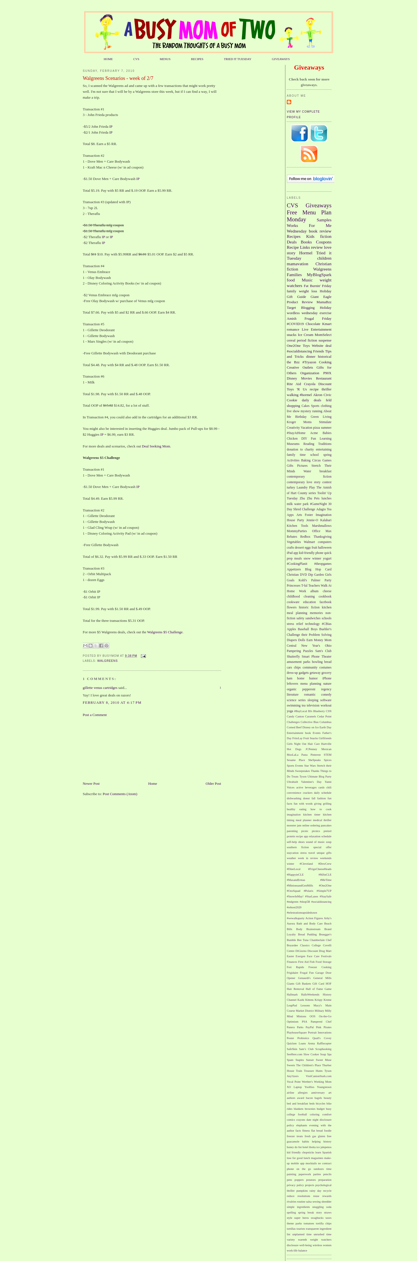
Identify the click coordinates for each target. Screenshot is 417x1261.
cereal (291, 340)
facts (298, 1130)
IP (111, 126)
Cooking (325, 362)
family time (296, 455)
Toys (306, 345)
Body (299, 929)
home (300, 678)
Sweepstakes (302, 770)
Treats (294, 776)
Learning (325, 438)
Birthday (301, 417)
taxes (328, 1217)
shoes (301, 841)
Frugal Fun (307, 972)
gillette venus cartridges (100, 688)
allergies (303, 1092)
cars (289, 667)
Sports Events (295, 765)
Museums (293, 444)
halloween (324, 547)
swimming (293, 705)
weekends (325, 858)
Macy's (318, 1005)
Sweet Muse (323, 1059)
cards (321, 787)
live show (293, 411)
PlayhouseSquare (297, 1032)
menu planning (310, 684)
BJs (310, 711)
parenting (292, 831)
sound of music (315, 841)
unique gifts (324, 852)
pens (289, 1179)
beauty (327, 1097)
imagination (294, 814)
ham (289, 678)
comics (291, 1119)
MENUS (165, 59)
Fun (313, 438)
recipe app (302, 836)
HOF (328, 983)
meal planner (303, 820)
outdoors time (322, 1168)
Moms (307, 422)
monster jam (294, 825)
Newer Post (91, 783)
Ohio (328, 646)
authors (291, 1097)
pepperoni (309, 689)
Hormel (305, 252)
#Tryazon (309, 362)
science (291, 700)
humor (313, 678)
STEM (327, 754)
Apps (290, 515)
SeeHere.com (294, 1054)
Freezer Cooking (319, 967)
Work (302, 591)
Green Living (321, 417)
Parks (300, 1027)
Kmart (326, 324)
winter (290, 863)
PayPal (310, 1027)
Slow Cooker (311, 1054)
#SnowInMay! (295, 896)
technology (312, 624)
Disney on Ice (310, 727)
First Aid (303, 961)
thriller (326, 389)
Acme (314, 433)
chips (297, 667)
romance (293, 329)
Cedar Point (324, 716)
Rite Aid (294, 384)
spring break (306, 1212)
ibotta (312, 1147)
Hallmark (292, 994)
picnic (304, 831)
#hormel (306, 395)
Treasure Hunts (313, 1070)
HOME (108, 59)
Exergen (300, 956)
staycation (292, 852)
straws (327, 1212)
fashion (321, 798)
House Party (295, 520)
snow (307, 558)
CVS (136, 59)
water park (301, 504)
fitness (306, 1130)
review (317, 247)
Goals (290, 580)
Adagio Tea (323, 509)
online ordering (311, 825)
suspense (325, 340)
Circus (316, 460)
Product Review (300, 302)
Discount (324, 384)
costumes (325, 667)
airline (290, 1092)
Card (328, 569)
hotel (305, 1147)
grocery (326, 673)
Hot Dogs (294, 749)
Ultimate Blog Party (319, 776)
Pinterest (316, 754)
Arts (299, 515)
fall (314, 798)
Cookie (292, 400)
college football (297, 1114)
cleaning (309, 596)
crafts (290, 547)
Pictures (302, 466)
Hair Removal (295, 988)
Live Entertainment (316, 329)
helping (316, 1141)
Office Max (322, 531)
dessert (299, 547)
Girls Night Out (296, 743)
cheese (327, 591)
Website (318, 345)
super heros (301, 1217)
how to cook (321, 809)
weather (291, 858)
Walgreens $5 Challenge (165, 632)
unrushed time (322, 1234)
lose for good (295, 1158)
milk (290, 504)
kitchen (326, 607)
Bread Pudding (307, 934)
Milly (328, 1010)
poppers (299, 1179)
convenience (294, 792)
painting (291, 1174)
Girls (328, 575)
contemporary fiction (309, 476)
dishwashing (294, 798)
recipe (314, 389)
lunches (326, 498)
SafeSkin (292, 1049)
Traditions (324, 444)
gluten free (324, 1136)
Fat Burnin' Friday (317, 286)
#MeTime (325, 879)
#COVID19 (295, 324)
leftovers (292, 684)
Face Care (313, 956)
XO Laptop (294, 1087)
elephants (301, 1125)
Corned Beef (294, 727)
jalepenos (326, 1147)
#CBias (326, 624)
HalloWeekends (310, 994)
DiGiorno (301, 950)
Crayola (309, 384)
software (325, 700)
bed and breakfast (297, 1103)
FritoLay (297, 738)
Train (299, 1070)
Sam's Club (323, 651)
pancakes (326, 825)
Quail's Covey (321, 1038)
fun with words (303, 803)
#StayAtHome (296, 433)
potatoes (311, 1179)
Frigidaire (292, 972)
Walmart (309, 542)
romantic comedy (317, 694)
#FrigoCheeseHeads (319, 869)
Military (319, 1010)
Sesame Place (296, 760)
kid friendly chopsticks (300, 1152)
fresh (308, 1136)
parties (317, 1174)
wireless (317, 1245)
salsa (309, 1201)
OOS (313, 1016)
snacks (292, 335)
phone (319, 553)
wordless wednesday (302, 313)
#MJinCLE (325, 874)
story (319, 1212)
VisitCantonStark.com (318, 1076)
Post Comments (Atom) (120, 794)
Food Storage (323, 961)
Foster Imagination (318, 515)
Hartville (326, 743)
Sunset (310, 1059)
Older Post (213, 783)
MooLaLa (292, 754)
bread (327, 662)
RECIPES (197, 59)
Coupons (323, 242)
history (327, 1141)
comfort (326, 1114)
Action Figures (314, 918)
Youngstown (324, 1087)
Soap (323, 1054)
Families (294, 274)
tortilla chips (323, 1223)
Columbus (325, 722)
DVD (303, 575)
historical (324, 356)
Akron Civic (322, 395)
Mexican (326, 749)
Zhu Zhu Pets (309, 498)
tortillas (291, 1228)
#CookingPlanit (297, 564)
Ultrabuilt (292, 781)
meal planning (297, 613)
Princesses (293, 585)
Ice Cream (305, 335)
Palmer (315, 580)
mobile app (297, 1163)
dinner (310, 356)
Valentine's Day (311, 781)
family (291, 291)
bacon (309, 1097)
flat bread (317, 1130)
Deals (292, 242)
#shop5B (305, 901)
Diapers (292, 640)
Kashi (300, 999)
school (314, 455)
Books (306, 242)
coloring (314, 1114)
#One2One (325, 885)
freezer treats (295, 1136)
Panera (291, 1027)
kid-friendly (307, 553)
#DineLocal (293, 869)
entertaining (323, 449)
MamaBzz (324, 302)
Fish (312, 961)
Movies (306, 378)
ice (318, 1147)
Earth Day (325, 727)
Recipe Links (298, 247)
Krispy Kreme (323, 999)
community (310, 667)
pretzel (327, 831)
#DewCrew (324, 863)
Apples (291, 629)
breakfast (325, 471)
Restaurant (323, 378)
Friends (318, 351)
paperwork (304, 1174)
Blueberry (319, 711)
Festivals (326, 956)
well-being (305, 1245)
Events (317, 732)
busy (328, 1108)
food (291, 280)
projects (309, 1185)
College (316, 945)
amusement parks (298, 662)
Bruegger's (325, 934)
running (317, 411)
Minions (301, 1016)
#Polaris (308, 890)
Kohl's (302, 580)
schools (326, 618)
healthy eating (296, 809)
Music (307, 280)
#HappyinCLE (295, 874)
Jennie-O (312, 520)
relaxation (315, 836)
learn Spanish (323, 1152)
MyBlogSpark (319, 274)
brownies (310, 1108)
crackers (307, 792)
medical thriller (322, 820)
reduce (291, 1196)
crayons (300, 1119)
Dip (310, 575)
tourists (301, 1228)
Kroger (291, 422)
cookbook (325, 596)
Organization (309, 373)
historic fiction (309, 607)
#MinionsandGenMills (300, 885)
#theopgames (322, 564)
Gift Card (318, 983)
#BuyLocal (300, 711)
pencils (327, 1174)
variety (291, 1239)
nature (327, 684)
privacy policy (295, 1185)
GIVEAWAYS (281, 59)
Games (327, 460)
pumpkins (302, 1190)
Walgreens (107, 660)
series (302, 700)
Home (152, 783)
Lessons (305, 1005)
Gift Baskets (303, 983)
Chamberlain (317, 940)
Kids (310, 236)
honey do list (294, 1147)
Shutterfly (293, 656)
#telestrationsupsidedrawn (302, 912)
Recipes (293, 236)
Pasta (304, 754)
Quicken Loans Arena (301, 1043)
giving (318, 803)
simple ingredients (298, 1206)
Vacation (306, 428)
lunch (307, 1158)
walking (292, 395)
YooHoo (309, 1087)
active (299, 787)
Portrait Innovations (319, 1032)
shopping (293, 406)
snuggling (318, 1206)
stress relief (295, 624)
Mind (290, 1016)
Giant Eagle (321, 297)
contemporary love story (304, 482)
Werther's (307, 1081)
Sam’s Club (306, 1049)
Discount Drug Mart (319, 950)
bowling (317, 662)
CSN (328, 711)
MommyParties (297, 531)
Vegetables (294, 542)
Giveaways (318, 205)
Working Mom (322, 1081)
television (313, 705)
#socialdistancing (299, 351)
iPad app (292, 553)
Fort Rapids (295, 967)
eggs (308, 547)
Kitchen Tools (297, 526)
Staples (299, 1059)
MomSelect (323, 335)
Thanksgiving (322, 537)
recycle (327, 1190)
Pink (318, 1027)
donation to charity (300, 449)
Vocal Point (294, 1081)
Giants (290, 983)
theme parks (294, 1223)
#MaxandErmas (296, 879)
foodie (327, 1130)
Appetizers (294, 569)
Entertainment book (299, 732)
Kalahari (325, 520)
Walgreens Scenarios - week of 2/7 (118, 78)
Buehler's (325, 629)
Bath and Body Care (310, 923)
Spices (327, 760)
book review (320, 231)
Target (291, 307)
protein (291, 836)
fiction (325, 236)
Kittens (309, 999)
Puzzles (308, 651)
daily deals (311, 400)
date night (312, 1119)
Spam (290, 1059)
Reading (308, 444)
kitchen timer (312, 814)
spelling (291, 1212)
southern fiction (298, 847)
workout (326, 705)
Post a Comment (95, 715)
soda (328, 1206)
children (324, 258)
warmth (302, 1239)
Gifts (290, 466)
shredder (326, 1201)
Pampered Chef (321, 1021)
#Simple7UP (324, 890)
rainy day (315, 1190)
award (300, 1097)
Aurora (291, 923)
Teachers (314, 585)
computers (324, 542)
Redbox (305, 537)
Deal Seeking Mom (156, 446)
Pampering (294, 651)
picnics (316, 831)
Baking (306, 460)
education (309, 602)
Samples (324, 219)
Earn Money (315, 640)
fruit (314, 547)
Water (307, 471)
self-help (292, 841)
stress (303, 852)
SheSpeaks (314, 760)
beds (312, 1103)
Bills (289, 929)
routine (301, 1201)
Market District (305, 1010)
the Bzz (293, 362)
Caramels (310, 716)
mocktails (311, 1163)
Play (312, 487)
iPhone (327, 678)
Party (327, 580)
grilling (327, 803)
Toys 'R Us (297, 389)
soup (328, 841)
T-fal (304, 585)
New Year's (310, 646)
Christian (293, 575)
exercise (325, 313)
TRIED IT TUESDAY (238, 59)
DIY (304, 438)
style (289, 1217)
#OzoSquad (293, 890)
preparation (324, 1179)
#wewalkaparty (295, 918)
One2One (294, 345)
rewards (326, 1196)
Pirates (327, 1027)
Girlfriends (325, 738)
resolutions (303, 1196)
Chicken (292, 438)
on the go (304, 1168)
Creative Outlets (300, 367)
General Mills (322, 978)
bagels (318, 1097)
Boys (314, 629)
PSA (304, 1021)
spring (327, 455)
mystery (305, 411)
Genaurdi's (304, 978)
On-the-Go (325, 1016)
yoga (290, 711)
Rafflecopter (324, 1043)
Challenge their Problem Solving (309, 635)
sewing (316, 1201)
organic (292, 689)
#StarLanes (311, 896)
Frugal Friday (317, 318)
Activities (293, 460)
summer (326, 428)
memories (316, 613)
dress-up (292, 673)
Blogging (307, 307)
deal (328, 345)
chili (328, 787)
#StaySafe (325, 896)
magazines (317, 1158)
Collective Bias (309, 722)
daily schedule (322, 792)
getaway (315, 673)
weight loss (308, 291)
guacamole (293, 1141)
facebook (325, 602)
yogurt (327, 558)
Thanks (315, 770)
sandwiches (313, 618)
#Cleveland (306, 863)
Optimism (292, 1021)
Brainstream (313, 929)
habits (305, 1141)
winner (316, 558)
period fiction (307, 340)
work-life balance (297, 1250)
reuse (316, 1196)
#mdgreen (292, 901)
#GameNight (318, 504)
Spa (329, 1054)
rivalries (291, 1201)
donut (306, 798)
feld (328, 400)
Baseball (303, 629)
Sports (315, 406)
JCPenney (311, 749)
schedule (326, 836)
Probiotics (303, 1038)
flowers (292, 607)
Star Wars (310, 765)
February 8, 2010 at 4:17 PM (112, 702)
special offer (322, 847)
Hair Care (314, 743)
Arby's (327, 918)
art (329, 1092)
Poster (290, 1038)
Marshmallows (321, 526)
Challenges (293, 722)
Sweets (291, 1065)
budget (320, 1108)
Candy (290, 716)
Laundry (302, 487)
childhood (293, 596)
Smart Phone (311, 656)
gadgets (304, 673)
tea (304, 705)
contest (326, 482)
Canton (299, 716)
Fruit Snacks (310, 738)
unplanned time (302, 1234)
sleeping (312, 700)
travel (311, 852)
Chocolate (312, 324)
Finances (292, 961)
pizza (316, 428)
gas (314, 1136)
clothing (326, 406)
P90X (327, 373)
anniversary (318, 1092)
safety (300, 618)
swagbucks (317, 1217)
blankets (299, 1108)
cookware (293, 602)
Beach (327, 923)
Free (292, 212)
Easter (290, 956)
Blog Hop (313, 569)
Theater (326, 656)
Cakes (306, 406)
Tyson (302, 776)
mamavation (297, 263)
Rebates (292, 537)
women (327, 1245)
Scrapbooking (323, 1049)
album (315, 591)
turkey (291, 487)
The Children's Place (308, 1065)
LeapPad (292, 1005)
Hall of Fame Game (318, 988)
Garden (319, 575)
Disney (292, 378)
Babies (327, 433)
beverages (311, 787)
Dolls (301, 640)
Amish (292, 318)
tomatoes (309, 1223)
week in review (308, 858)
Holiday (325, 307)
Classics (305, 945)
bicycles (320, 1103)
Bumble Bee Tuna (298, 940)
